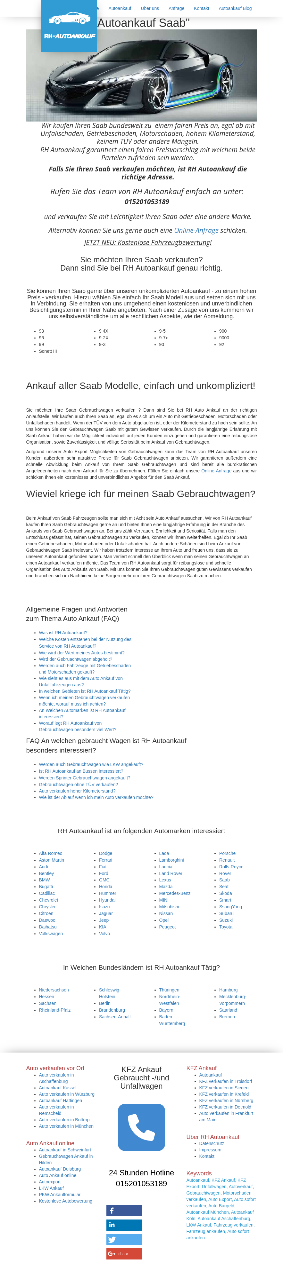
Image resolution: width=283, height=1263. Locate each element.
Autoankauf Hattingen (60, 1100)
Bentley (46, 873)
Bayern (166, 1010)
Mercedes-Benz (175, 893)
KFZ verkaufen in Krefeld (224, 1094)
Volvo (104, 933)
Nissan (166, 913)
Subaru (226, 913)
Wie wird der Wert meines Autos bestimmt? (82, 652)
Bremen (227, 1016)
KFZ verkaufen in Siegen (224, 1087)
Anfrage (176, 8)
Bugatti (46, 886)
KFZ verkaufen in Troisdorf (225, 1081)
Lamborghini (171, 860)
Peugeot (167, 926)
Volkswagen (51, 933)
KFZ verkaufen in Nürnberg (226, 1100)
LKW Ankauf (51, 1188)
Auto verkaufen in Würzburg (67, 1094)
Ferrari (105, 860)
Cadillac (47, 893)
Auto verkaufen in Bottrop (64, 1119)
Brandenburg (112, 1010)
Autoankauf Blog (235, 8)
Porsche (227, 853)
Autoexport (50, 1181)
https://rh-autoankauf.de (136, 1256)
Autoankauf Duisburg (60, 1169)
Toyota (225, 926)
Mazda (166, 886)
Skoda (225, 893)
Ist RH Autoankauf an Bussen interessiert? (81, 771)
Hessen (46, 996)
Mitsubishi (169, 906)
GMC (104, 879)
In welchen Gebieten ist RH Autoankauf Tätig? (85, 691)
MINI (164, 900)
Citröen (46, 913)
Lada (164, 853)
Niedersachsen (54, 989)
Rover (225, 873)
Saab (224, 879)
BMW (44, 879)
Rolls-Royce (231, 866)
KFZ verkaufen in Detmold (225, 1106)
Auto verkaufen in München (66, 1126)
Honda (105, 886)
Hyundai (107, 900)
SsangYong (230, 906)
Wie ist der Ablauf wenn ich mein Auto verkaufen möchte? (96, 797)
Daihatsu (48, 926)
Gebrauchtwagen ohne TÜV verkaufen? (78, 784)
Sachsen (47, 1003)
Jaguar (106, 913)
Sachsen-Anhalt (115, 1016)
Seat (224, 886)
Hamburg (228, 989)
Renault (227, 860)
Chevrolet (48, 900)
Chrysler (47, 906)
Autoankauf (120, 8)
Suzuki (226, 920)
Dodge (105, 853)
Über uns (150, 8)
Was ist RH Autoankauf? (63, 632)
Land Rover (170, 873)
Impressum (210, 1149)
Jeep (104, 920)
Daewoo (47, 920)
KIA (102, 926)
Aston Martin (51, 860)
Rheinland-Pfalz (55, 1010)
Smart (225, 900)
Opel (164, 920)
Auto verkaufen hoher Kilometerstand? (77, 790)
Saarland (228, 1010)
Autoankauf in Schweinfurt (65, 1149)
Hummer (107, 893)
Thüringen (169, 989)
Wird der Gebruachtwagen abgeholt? (75, 659)
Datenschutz (211, 1143)
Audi (43, 866)
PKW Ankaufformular (60, 1194)
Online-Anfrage (196, 230)
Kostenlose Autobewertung (66, 1201)
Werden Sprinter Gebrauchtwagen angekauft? (84, 777)
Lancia (165, 866)
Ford (103, 873)
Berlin (105, 1003)
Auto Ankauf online (58, 1175)
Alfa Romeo (50, 853)
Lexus (165, 879)
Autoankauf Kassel (58, 1087)
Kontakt (201, 8)
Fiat (102, 866)
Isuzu (104, 906)
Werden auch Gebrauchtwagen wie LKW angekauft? (91, 764)
